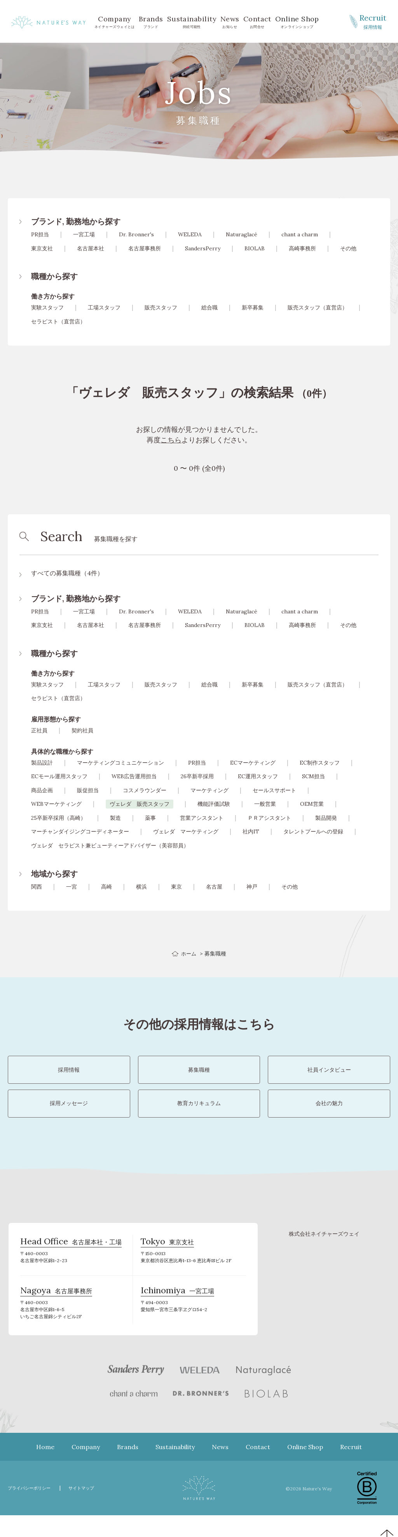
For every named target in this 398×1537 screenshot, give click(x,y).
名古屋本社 (90, 248)
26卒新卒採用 (197, 776)
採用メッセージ (68, 1119)
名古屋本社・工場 (71, 1266)
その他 (348, 248)
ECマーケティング (253, 762)
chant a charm (299, 234)
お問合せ (257, 21)
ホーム (189, 953)
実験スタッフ (47, 307)
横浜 (141, 886)
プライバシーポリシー (33, 1509)
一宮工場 (84, 234)
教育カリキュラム (199, 1119)
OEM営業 (312, 803)
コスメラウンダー (144, 790)
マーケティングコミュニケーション (120, 762)
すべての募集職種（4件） (67, 573)
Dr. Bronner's (136, 234)
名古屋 (214, 886)
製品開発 (326, 817)
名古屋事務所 (144, 248)
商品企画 (42, 790)
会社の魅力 (329, 1119)
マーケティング (209, 790)
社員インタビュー (329, 1075)
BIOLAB (254, 248)
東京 (176, 886)
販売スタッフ (161, 307)
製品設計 (42, 762)
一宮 (71, 886)
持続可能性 (191, 21)
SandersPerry (202, 248)
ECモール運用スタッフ (59, 776)
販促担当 (88, 790)
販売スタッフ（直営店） (317, 307)
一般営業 (265, 803)
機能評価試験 (213, 803)
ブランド (151, 21)
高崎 (106, 886)
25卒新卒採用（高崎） (58, 817)
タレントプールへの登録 (313, 831)
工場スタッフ (104, 307)
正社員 (39, 730)
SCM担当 (313, 776)
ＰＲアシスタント (269, 817)
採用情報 (372, 21)
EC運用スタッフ (258, 776)
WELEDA (190, 234)
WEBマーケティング (56, 803)
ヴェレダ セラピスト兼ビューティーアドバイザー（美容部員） (110, 845)
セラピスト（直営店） (58, 321)
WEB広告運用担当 (134, 776)
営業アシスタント (201, 817)
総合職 (209, 307)
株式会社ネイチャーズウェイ (324, 1255)
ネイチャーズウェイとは (114, 21)
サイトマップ (91, 1509)
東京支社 (42, 248)
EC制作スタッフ (320, 762)
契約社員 (82, 730)
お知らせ (229, 21)
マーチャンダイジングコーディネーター (80, 831)
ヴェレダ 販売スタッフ (139, 803)
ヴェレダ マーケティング (185, 831)
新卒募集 (253, 307)
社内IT (251, 831)
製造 (115, 817)
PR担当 (40, 234)
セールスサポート (274, 790)
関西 (36, 886)
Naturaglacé (241, 234)
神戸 (251, 886)
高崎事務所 (302, 248)
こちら (171, 439)
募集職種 (199, 1075)
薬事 (150, 817)
